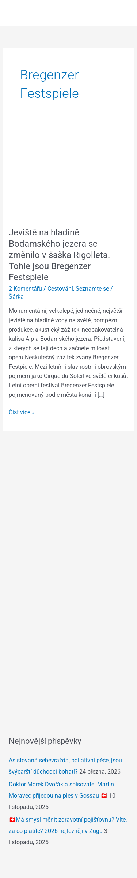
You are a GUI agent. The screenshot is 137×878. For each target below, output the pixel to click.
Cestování (60, 289)
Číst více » (22, 412)
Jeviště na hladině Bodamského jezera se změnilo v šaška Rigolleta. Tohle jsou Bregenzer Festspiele (59, 254)
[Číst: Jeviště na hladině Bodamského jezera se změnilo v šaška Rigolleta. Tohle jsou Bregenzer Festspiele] (68, 173)
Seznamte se (92, 289)
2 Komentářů (25, 289)
